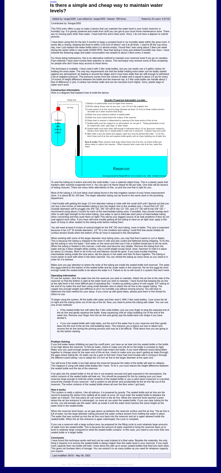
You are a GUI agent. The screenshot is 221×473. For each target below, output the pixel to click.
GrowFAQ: (53, 2)
